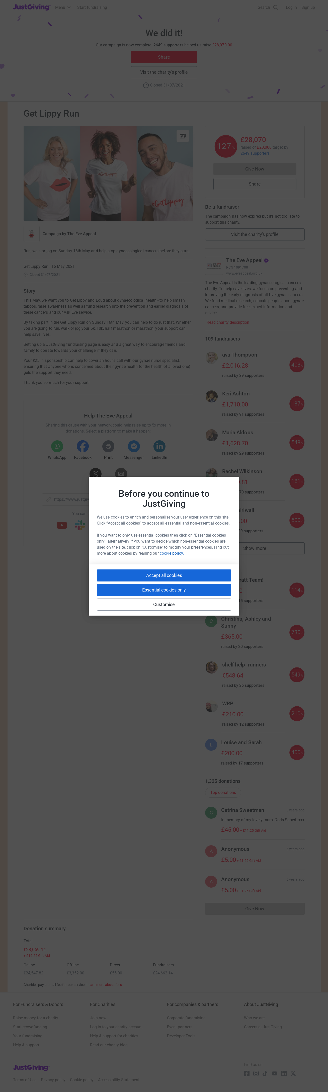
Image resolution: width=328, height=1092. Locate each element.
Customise (164, 604)
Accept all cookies (164, 575)
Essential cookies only (164, 590)
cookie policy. (172, 553)
